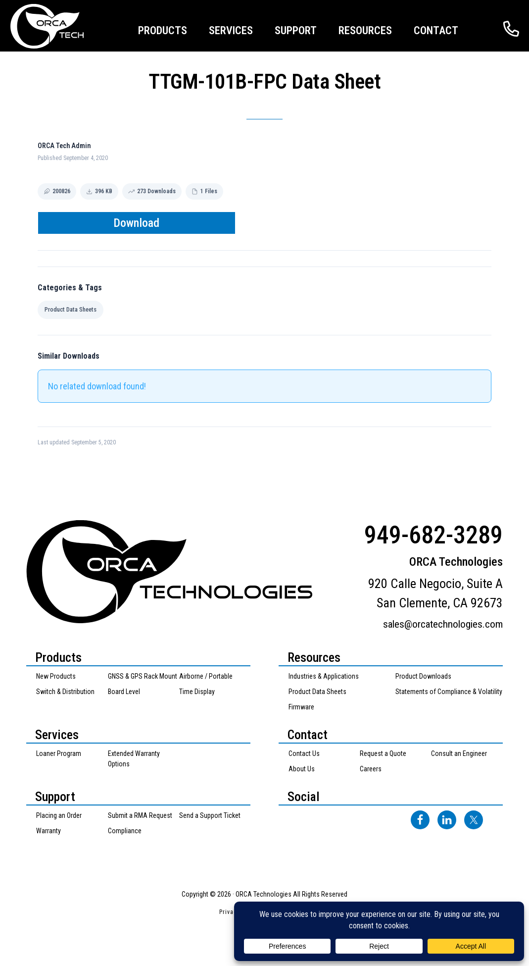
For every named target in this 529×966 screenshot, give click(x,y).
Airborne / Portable (206, 676)
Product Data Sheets (70, 309)
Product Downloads (423, 676)
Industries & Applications (324, 676)
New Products (56, 676)
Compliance (125, 831)
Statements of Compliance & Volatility (448, 692)
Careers (371, 769)
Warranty (48, 831)
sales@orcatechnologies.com (443, 624)
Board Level (124, 692)
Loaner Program (58, 753)
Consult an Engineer (459, 753)
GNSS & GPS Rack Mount (142, 676)
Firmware (301, 707)
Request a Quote (383, 753)
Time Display (197, 692)
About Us (302, 769)
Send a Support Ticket (209, 815)
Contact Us (304, 753)
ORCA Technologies (59, 26)
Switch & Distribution (65, 692)
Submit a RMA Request (140, 815)
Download (136, 223)
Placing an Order (59, 815)
